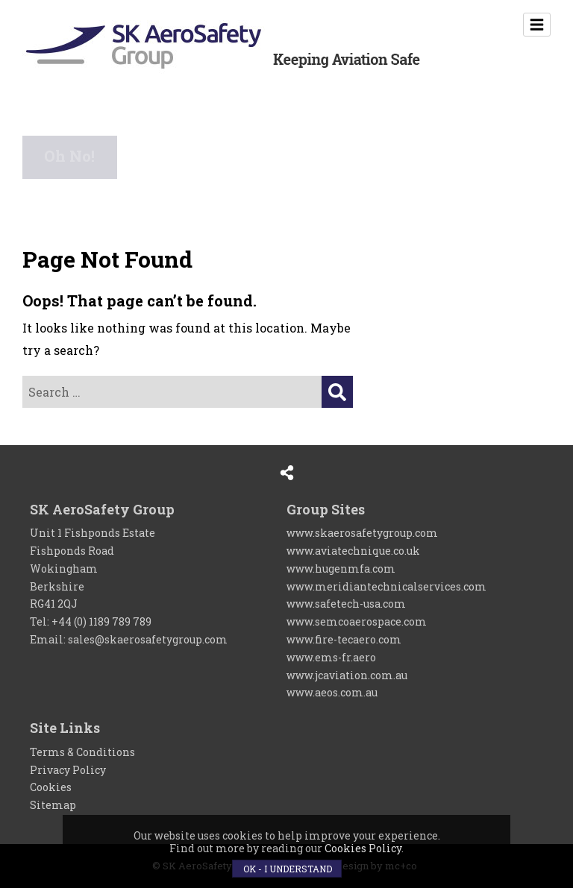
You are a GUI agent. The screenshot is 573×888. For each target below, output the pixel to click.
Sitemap (53, 805)
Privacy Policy (68, 770)
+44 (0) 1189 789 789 (101, 621)
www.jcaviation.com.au (346, 675)
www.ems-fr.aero (331, 657)
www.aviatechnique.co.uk (353, 551)
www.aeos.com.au (332, 692)
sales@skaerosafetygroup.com (148, 639)
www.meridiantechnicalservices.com (386, 586)
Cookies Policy (363, 848)
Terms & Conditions (82, 752)
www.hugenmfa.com (340, 568)
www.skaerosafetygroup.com (362, 533)
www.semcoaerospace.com (356, 621)
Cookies (51, 787)
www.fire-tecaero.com (343, 639)
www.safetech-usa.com (346, 603)
